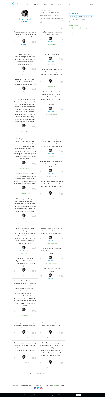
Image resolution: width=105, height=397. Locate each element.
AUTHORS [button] (36, 4)
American (52, 176)
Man (22, 221)
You (21, 74)
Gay (28, 74)
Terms (46, 386)
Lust (55, 156)
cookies (32, 395)
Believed (49, 64)
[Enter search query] (75, 4)
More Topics (71, 33)
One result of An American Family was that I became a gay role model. (51, 164)
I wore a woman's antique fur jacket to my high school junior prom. (51, 325)
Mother (24, 315)
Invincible (53, 64)
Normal (24, 363)
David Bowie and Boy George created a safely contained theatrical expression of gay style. (25, 82)
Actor (49, 11)
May (21, 315)
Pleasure (52, 281)
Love (25, 131)
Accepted (24, 338)
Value (52, 156)
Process (54, 368)
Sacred (54, 199)
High (51, 338)
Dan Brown (79, 16)
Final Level (28, 386)
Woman (54, 338)
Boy (25, 94)
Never (23, 47)
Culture (48, 368)
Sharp (29, 193)
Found (52, 44)
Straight (27, 363)
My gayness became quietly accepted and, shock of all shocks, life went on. (25, 325)
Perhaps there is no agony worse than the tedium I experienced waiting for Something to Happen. (51, 231)
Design (25, 221)
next (44, 374)
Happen (55, 243)
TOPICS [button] (27, 4)
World (21, 253)
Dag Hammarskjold (88, 16)
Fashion (28, 168)
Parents (27, 315)
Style (23, 94)
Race (24, 275)
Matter (51, 199)
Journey (21, 193)
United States (43, 11)
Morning (49, 44)
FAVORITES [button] (60, 4)
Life (21, 338)
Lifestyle (55, 114)
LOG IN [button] (91, 4)
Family (22, 131)
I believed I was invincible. (51, 54)
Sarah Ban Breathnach (81, 19)
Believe (48, 199)
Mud (55, 44)
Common (25, 193)
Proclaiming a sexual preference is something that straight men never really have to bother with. (25, 34)
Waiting (47, 243)
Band (54, 86)
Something (27, 47)
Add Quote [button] (56, 386)
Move (47, 263)
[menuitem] (62, 29)
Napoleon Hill (72, 16)
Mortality (55, 263)
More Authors (72, 22)
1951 (46, 13)
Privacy (51, 386)
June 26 (42, 13)
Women (24, 168)
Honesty (51, 114)
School (51, 86)
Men (21, 47)
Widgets (62, 386)
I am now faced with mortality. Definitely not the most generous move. (51, 251)
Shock (28, 338)
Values (47, 114)
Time (49, 86)
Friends (27, 131)
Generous (51, 263)
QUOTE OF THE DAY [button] (48, 4)
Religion (21, 275)
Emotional (25, 74)
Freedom (49, 156)
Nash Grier (71, 19)
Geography (28, 275)
